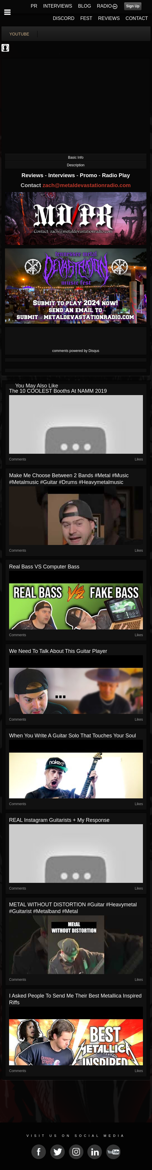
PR (34, 6)
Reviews (33, 175)
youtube (19, 34)
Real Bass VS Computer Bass (44, 567)
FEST (86, 18)
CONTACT (137, 18)
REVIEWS (109, 18)
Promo (89, 175)
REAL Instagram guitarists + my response (59, 820)
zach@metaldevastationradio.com (86, 185)
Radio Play (116, 175)
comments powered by (75, 351)
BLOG (84, 6)
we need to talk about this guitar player (58, 651)
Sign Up (132, 6)
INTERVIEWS (57, 6)
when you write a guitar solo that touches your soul (72, 736)
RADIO (104, 6)
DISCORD (63, 18)
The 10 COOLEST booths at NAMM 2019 (58, 391)
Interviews (62, 175)
